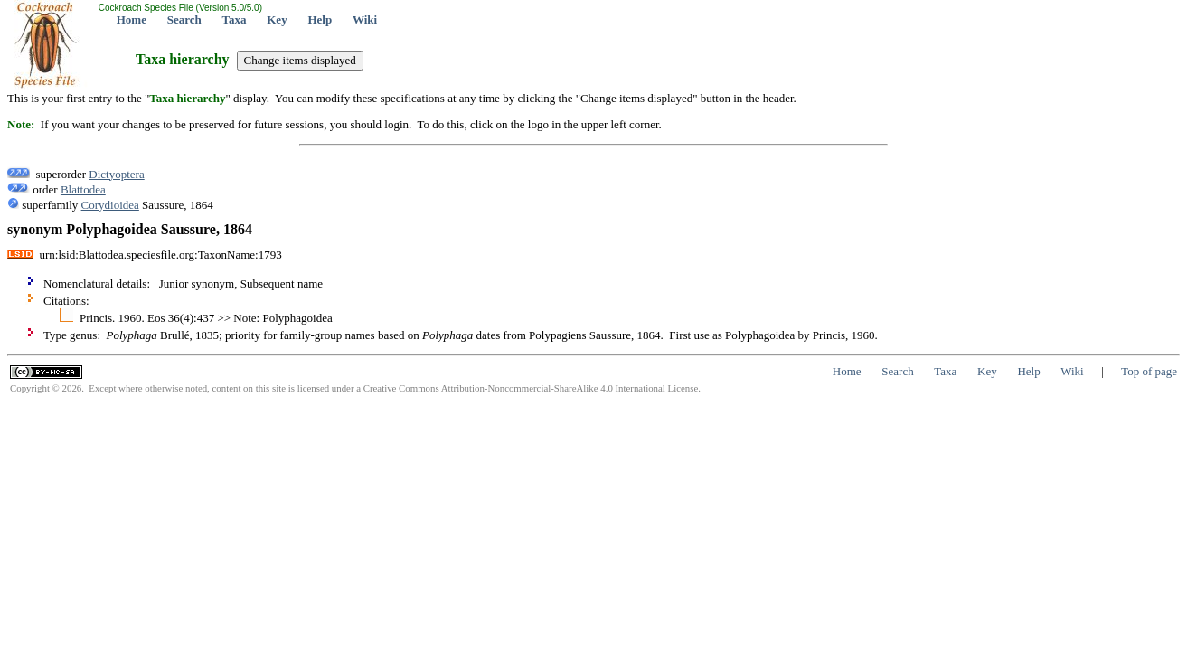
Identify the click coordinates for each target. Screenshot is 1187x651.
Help (319, 19)
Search (184, 19)
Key (277, 19)
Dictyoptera (116, 174)
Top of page (1149, 371)
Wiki (365, 19)
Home (131, 19)
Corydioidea (110, 205)
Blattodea (83, 189)
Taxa (234, 19)
